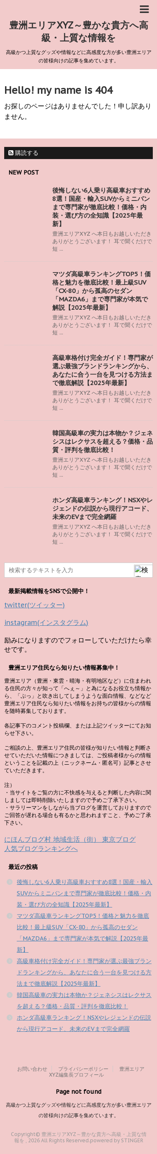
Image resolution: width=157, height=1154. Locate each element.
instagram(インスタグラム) (46, 622)
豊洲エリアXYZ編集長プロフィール (96, 1072)
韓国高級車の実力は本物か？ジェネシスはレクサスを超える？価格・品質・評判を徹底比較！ (102, 441)
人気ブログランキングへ (41, 848)
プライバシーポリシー (83, 1069)
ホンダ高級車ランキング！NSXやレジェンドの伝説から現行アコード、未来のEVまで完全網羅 (102, 508)
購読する (23, 153)
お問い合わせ (32, 1069)
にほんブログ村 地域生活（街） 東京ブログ (70, 839)
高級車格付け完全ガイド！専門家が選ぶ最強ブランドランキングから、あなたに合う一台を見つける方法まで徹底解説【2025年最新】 (102, 370)
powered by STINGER (116, 1140)
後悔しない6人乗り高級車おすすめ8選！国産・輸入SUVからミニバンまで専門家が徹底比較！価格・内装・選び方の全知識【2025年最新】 (101, 207)
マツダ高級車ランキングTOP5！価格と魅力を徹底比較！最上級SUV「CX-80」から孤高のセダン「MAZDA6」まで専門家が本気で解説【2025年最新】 (101, 290)
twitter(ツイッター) (34, 605)
